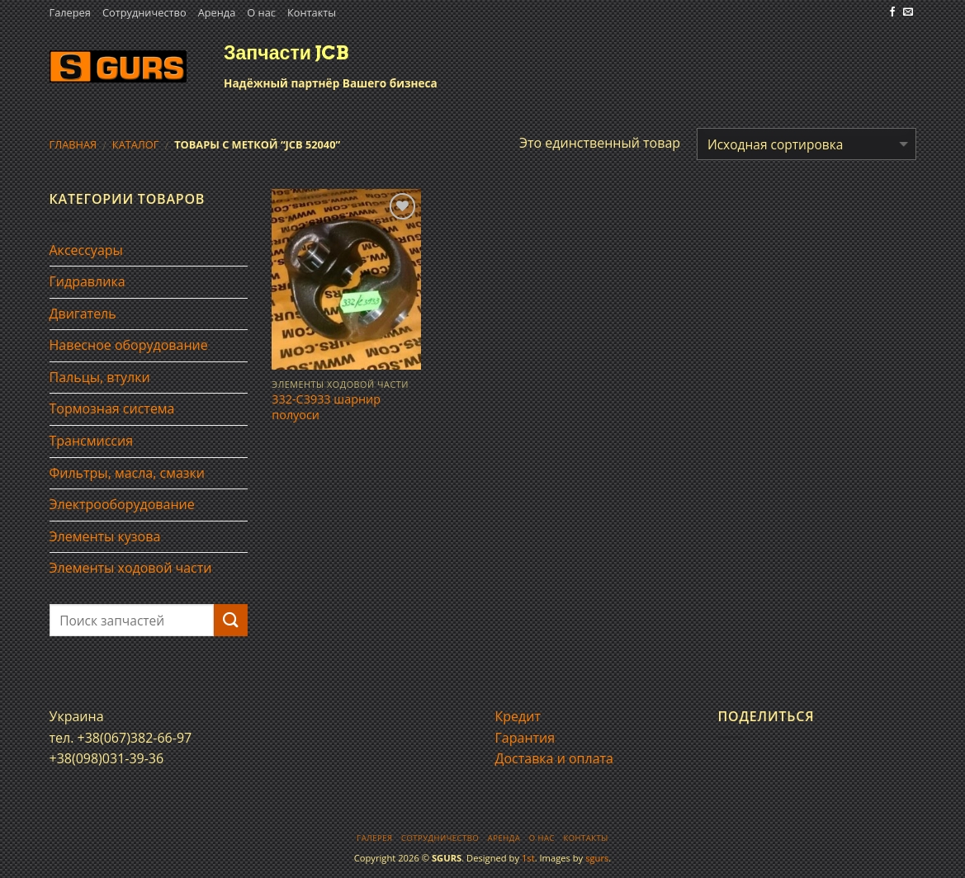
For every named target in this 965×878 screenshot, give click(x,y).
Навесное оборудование (129, 345)
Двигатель (83, 313)
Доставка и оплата (554, 758)
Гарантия (525, 738)
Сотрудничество (144, 12)
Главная (73, 144)
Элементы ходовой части (131, 568)
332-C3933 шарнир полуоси (326, 407)
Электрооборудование (122, 504)
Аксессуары (86, 250)
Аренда (217, 12)
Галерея (70, 12)
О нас (261, 12)
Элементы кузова (105, 536)
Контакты (311, 12)
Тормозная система (112, 408)
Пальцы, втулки (100, 377)
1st (528, 858)
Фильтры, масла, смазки (128, 473)
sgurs (596, 858)
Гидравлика (87, 281)
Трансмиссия (92, 441)
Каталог (135, 144)
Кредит (518, 716)
